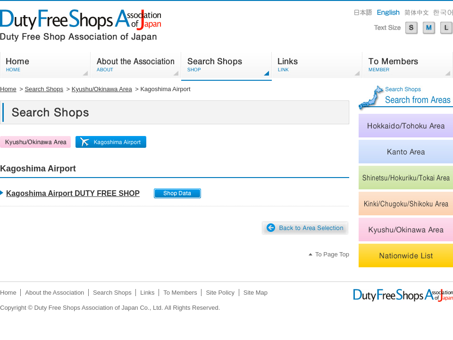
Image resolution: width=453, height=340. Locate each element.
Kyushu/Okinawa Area (102, 89)
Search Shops (44, 89)
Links (147, 292)
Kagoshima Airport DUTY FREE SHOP (73, 193)
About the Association (54, 292)
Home (8, 89)
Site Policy (220, 292)
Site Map (255, 292)
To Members (180, 292)
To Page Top (332, 254)
